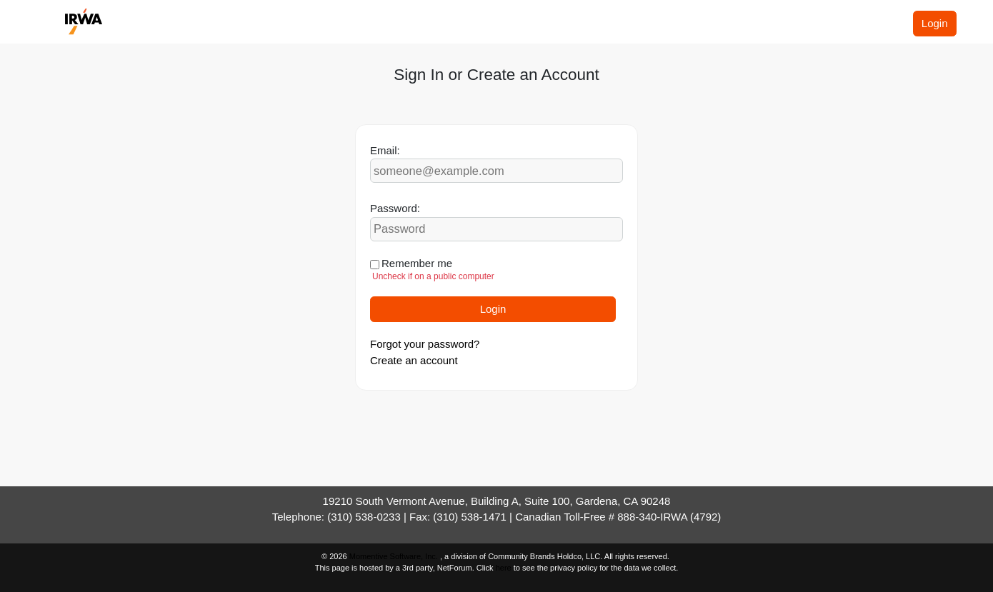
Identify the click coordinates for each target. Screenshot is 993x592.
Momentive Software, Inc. (394, 556)
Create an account (414, 360)
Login (935, 23)
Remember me (416, 263)
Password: (395, 208)
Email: (385, 150)
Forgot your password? (424, 344)
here (504, 567)
